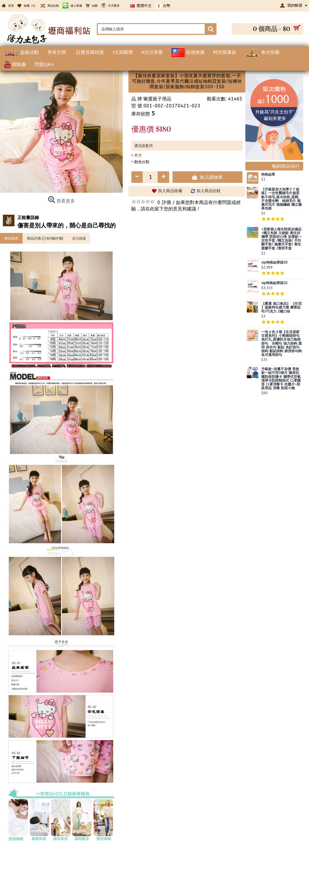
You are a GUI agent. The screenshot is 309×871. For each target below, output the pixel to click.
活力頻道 (79, 238)
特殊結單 (268, 175)
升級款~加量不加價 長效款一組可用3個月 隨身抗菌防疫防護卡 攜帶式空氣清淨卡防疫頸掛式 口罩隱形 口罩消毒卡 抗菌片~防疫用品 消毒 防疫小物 (281, 378)
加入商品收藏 (170, 190)
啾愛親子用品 (157, 99)
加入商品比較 (208, 190)
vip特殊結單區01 (274, 283)
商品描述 (11, 238)
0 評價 (164, 202)
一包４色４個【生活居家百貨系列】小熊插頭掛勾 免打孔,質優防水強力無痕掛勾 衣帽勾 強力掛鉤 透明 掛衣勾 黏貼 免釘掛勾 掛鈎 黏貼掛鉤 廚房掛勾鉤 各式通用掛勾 (281, 343)
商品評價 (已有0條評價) (45, 238)
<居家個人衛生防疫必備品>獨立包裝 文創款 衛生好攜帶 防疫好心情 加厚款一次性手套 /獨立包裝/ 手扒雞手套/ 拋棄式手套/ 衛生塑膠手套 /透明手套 (281, 238)
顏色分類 (141, 162)
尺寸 (138, 155)
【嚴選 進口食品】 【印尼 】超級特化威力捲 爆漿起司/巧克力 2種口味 (281, 307)
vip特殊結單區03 (274, 262)
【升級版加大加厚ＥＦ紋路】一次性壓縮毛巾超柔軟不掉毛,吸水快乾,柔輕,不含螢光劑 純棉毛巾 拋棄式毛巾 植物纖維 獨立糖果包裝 (281, 199)
